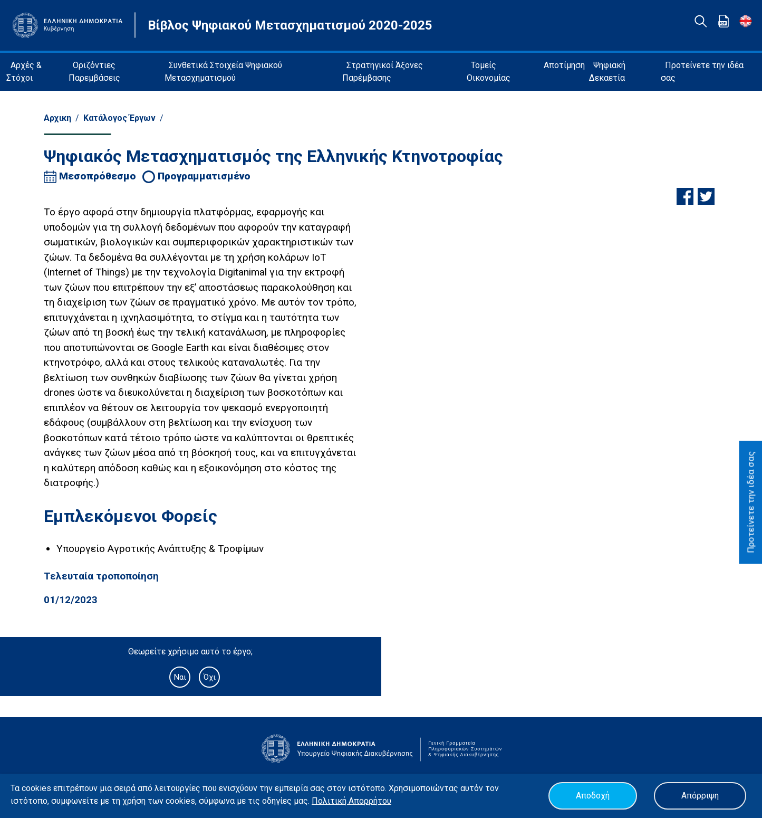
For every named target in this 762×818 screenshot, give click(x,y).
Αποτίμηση (564, 65)
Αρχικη (57, 118)
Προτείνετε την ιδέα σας (702, 71)
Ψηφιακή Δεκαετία (607, 71)
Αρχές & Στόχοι (24, 71)
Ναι (179, 677)
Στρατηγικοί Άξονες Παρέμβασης (382, 71)
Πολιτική (330, 801)
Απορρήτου (370, 801)
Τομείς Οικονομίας (488, 71)
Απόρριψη (700, 796)
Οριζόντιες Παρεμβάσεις (94, 71)
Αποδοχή (593, 796)
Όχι (210, 677)
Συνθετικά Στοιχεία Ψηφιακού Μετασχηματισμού (223, 71)
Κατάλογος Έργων (119, 118)
